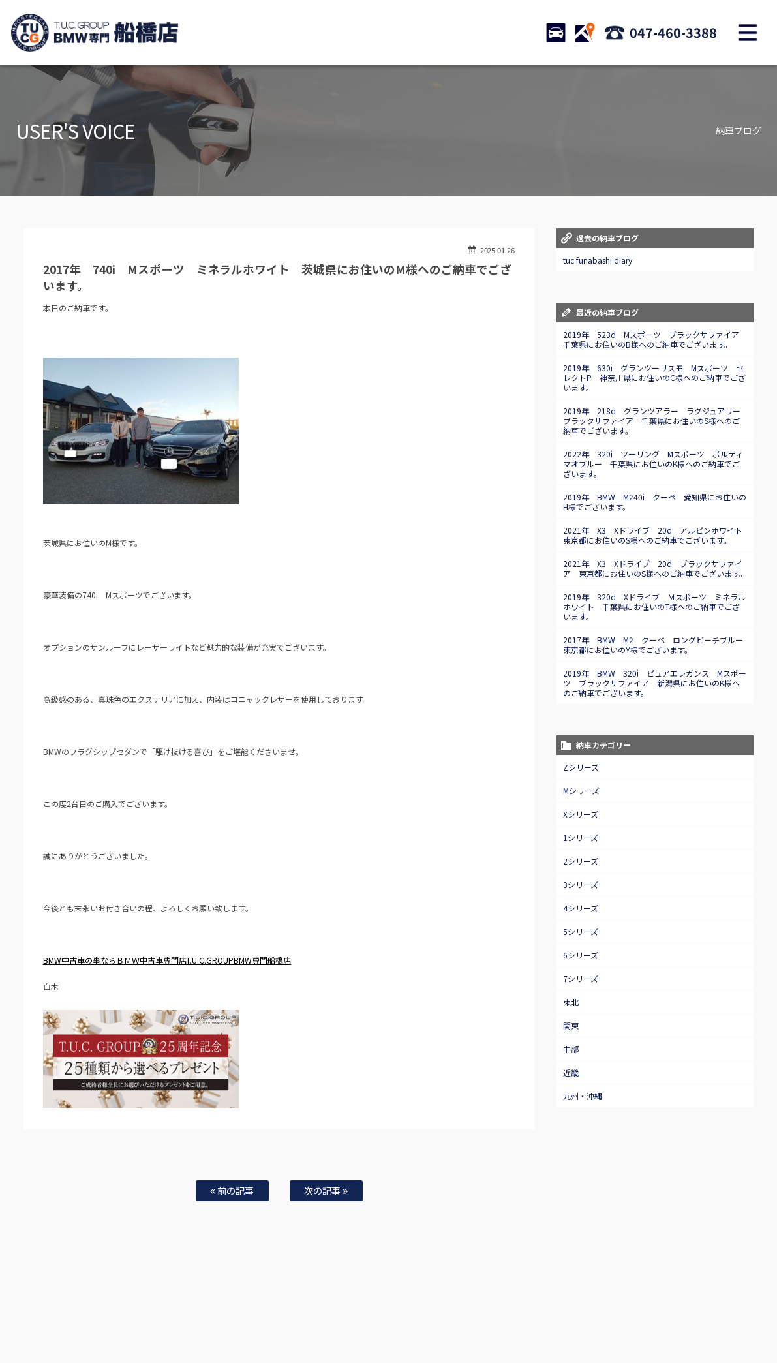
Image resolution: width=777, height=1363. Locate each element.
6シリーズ (580, 954)
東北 (571, 1001)
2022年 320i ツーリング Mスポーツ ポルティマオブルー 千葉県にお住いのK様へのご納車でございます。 (653, 463)
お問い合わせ (403, 1311)
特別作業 (356, 1311)
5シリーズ (580, 931)
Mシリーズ (581, 790)
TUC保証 (144, 1311)
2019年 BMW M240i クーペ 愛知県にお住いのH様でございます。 (654, 501)
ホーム (45, 1311)
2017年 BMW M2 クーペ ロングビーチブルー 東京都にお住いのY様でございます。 (657, 644)
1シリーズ (580, 837)
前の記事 (232, 1190)
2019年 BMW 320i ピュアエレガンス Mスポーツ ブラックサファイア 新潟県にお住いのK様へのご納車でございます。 (654, 682)
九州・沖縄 (582, 1095)
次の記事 (326, 1190)
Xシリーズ (580, 813)
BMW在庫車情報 (93, 1311)
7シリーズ (580, 978)
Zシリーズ (581, 767)
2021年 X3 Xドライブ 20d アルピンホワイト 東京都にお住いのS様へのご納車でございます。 (656, 535)
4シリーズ (580, 907)
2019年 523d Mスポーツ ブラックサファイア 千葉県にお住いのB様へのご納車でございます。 (655, 339)
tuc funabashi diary (597, 260)
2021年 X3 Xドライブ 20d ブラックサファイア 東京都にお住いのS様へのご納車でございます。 (655, 568)
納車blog (728, 1311)
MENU (747, 32)
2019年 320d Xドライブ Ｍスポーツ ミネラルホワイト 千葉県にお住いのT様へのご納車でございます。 (654, 606)
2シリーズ (580, 860)
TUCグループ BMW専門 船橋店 (95, 32)
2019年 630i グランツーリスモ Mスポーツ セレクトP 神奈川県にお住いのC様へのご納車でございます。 (654, 377)
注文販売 (185, 1311)
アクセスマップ (502, 1311)
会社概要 (553, 1311)
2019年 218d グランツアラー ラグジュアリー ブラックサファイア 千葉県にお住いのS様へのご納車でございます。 (655, 420)
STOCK (556, 33)
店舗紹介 (451, 1311)
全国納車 (226, 1311)
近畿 (571, 1072)
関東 (571, 1025)
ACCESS (584, 33)
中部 (571, 1048)
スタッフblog (680, 1311)
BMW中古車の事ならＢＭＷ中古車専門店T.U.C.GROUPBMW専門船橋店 (167, 960)
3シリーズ (580, 884)
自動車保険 (312, 1311)
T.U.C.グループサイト (388, 1324)
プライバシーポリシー (613, 1311)
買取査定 (267, 1311)
